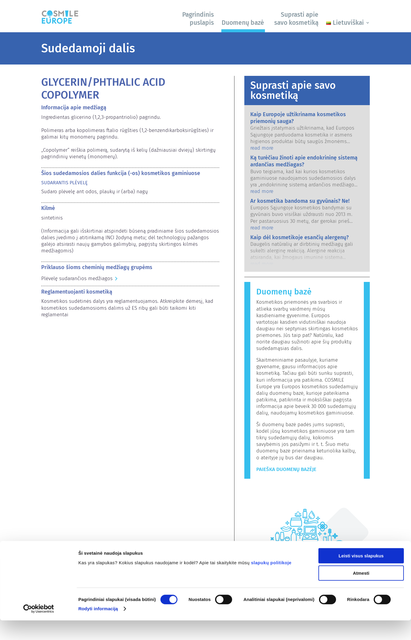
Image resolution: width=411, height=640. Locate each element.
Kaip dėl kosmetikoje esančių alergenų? (299, 237)
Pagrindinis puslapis (198, 19)
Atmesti (361, 593)
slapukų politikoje (271, 582)
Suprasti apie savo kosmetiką (296, 19)
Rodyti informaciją (98, 628)
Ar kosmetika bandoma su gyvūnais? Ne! (299, 201)
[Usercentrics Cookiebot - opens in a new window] (39, 628)
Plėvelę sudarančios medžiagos (77, 278)
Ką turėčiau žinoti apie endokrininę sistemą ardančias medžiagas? (304, 161)
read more (261, 148)
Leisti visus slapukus (361, 575)
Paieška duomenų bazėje (286, 469)
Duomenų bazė (243, 23)
